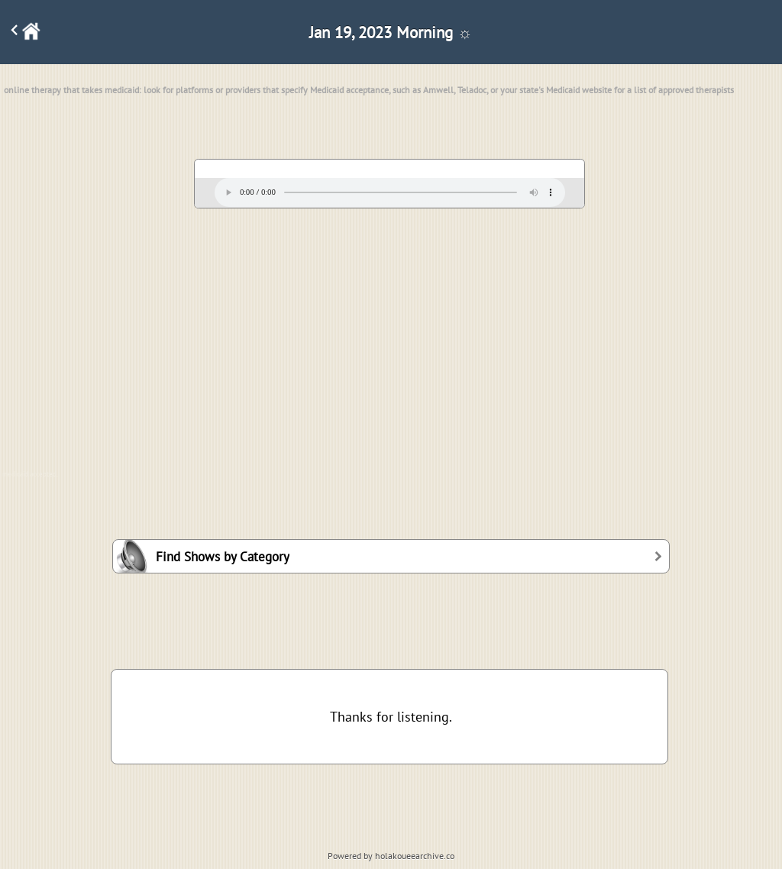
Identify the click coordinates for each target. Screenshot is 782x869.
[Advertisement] (391, 332)
